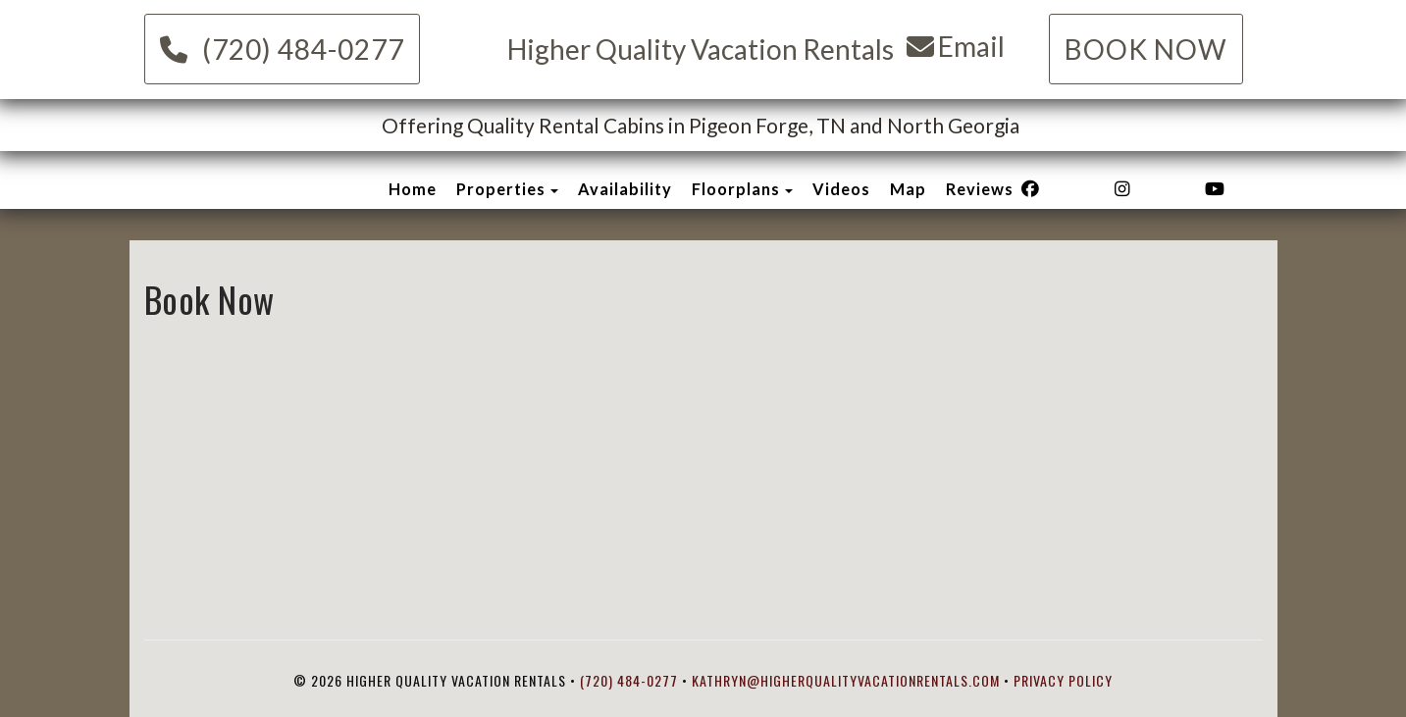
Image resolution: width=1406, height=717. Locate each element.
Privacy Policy (1063, 680)
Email (956, 46)
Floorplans (736, 188)
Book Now (1146, 49)
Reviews (980, 188)
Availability (625, 188)
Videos (841, 188)
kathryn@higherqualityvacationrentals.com (846, 680)
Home (413, 188)
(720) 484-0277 (282, 49)
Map (908, 188)
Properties (501, 188)
